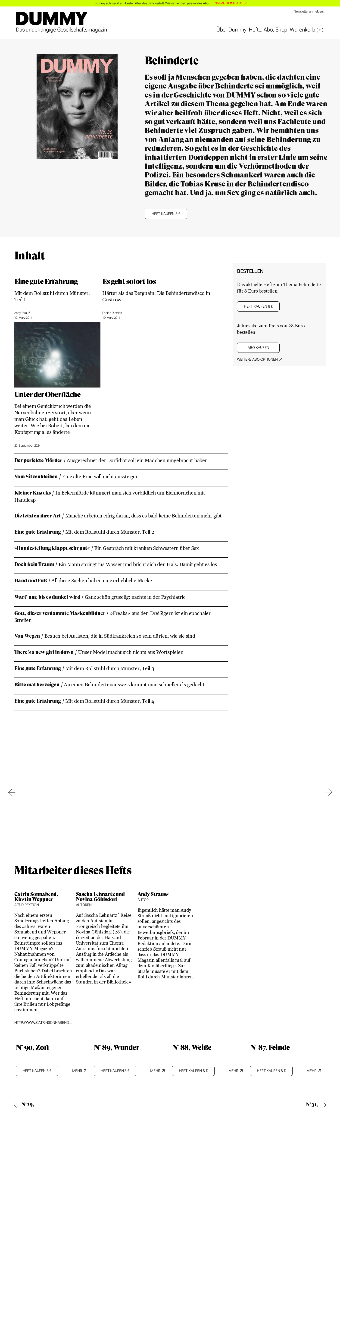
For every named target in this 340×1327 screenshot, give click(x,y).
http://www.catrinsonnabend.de (43, 1022)
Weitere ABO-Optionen (257, 359)
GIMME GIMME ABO (228, 3)
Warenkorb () (306, 29)
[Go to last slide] (12, 790)
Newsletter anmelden (308, 11)
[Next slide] (328, 794)
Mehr (77, 1071)
